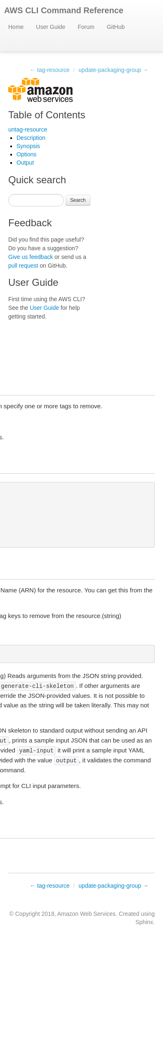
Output (25, 162)
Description (31, 137)
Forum (86, 27)
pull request (23, 265)
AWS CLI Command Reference (63, 10)
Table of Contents (46, 114)
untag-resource (27, 129)
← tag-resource (49, 70)
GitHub (116, 27)
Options (26, 154)
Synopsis (28, 146)
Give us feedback (30, 257)
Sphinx (144, 922)
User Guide (50, 27)
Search (78, 200)
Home (16, 27)
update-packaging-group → (113, 70)
